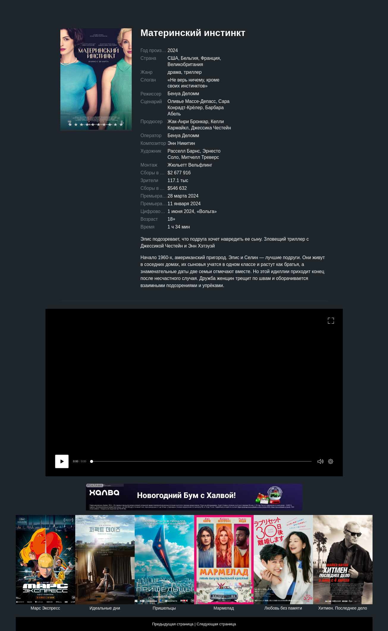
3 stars (82, 124)
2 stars (76, 124)
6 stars (99, 124)
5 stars (93, 124)
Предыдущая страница (172, 624)
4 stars (88, 124)
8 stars (110, 124)
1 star (71, 124)
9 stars (116, 124)
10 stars (122, 124)
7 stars (105, 124)
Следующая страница (216, 624)
